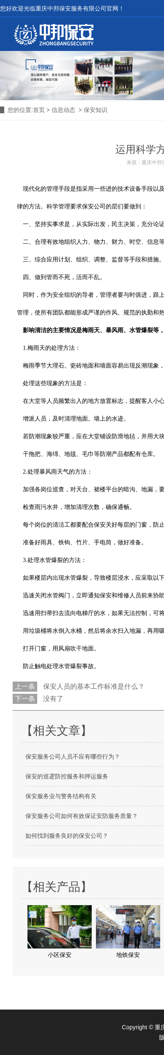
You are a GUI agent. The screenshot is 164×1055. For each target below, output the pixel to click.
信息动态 (63, 110)
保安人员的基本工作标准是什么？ (93, 686)
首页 (39, 110)
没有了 (52, 698)
